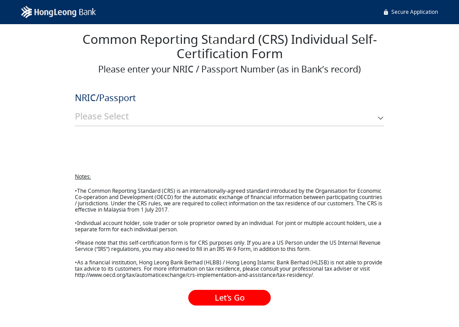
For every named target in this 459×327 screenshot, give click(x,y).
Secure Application (410, 12)
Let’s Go (230, 297)
